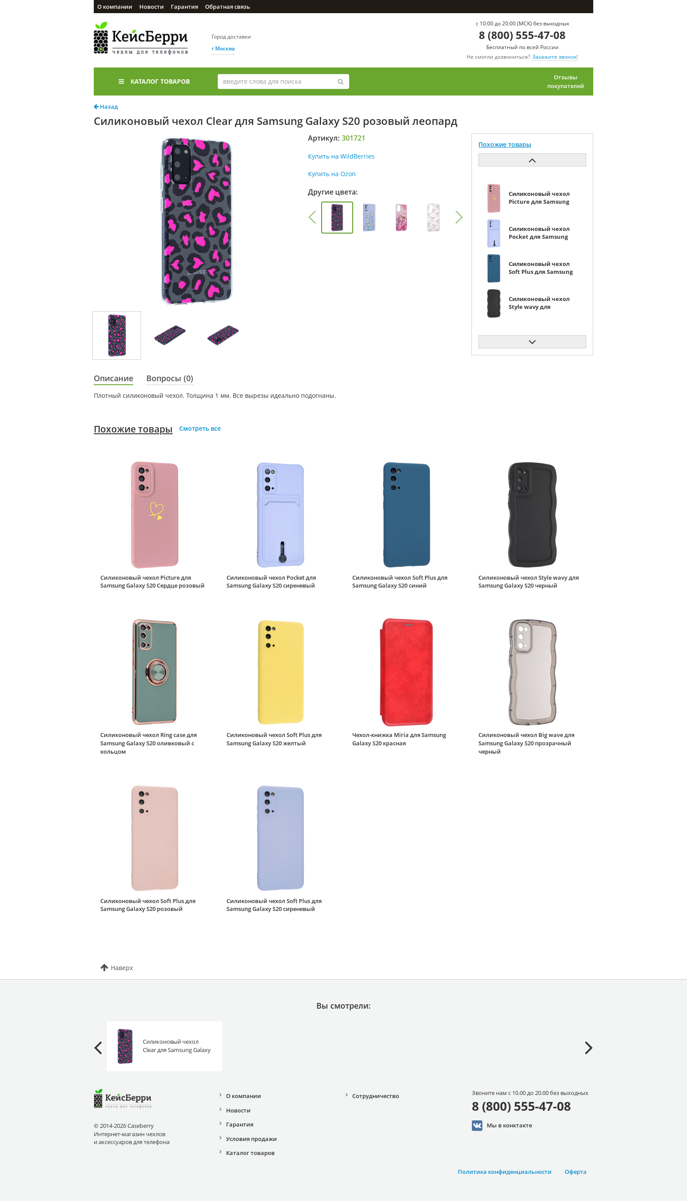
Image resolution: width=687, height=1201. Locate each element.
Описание (113, 378)
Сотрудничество (375, 1096)
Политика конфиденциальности (505, 1172)
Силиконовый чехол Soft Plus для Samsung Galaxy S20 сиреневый (274, 905)
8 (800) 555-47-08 (522, 35)
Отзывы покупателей (565, 81)
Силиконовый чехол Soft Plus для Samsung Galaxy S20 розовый (147, 905)
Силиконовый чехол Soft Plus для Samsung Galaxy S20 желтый (274, 739)
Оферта (576, 1172)
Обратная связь (227, 7)
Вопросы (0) (169, 378)
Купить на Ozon (332, 174)
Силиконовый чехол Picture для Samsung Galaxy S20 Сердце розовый (152, 582)
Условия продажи (251, 1139)
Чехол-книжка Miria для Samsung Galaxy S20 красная (399, 739)
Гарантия (184, 7)
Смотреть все (200, 428)
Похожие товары (133, 429)
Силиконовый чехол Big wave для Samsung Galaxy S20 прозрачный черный (526, 743)
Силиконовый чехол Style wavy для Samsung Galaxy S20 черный (528, 582)
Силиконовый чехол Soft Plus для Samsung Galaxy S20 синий (399, 582)
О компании (114, 7)
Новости (151, 7)
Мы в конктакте (502, 1125)
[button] (312, 217)
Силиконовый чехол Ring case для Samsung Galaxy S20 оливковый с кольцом (148, 743)
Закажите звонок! (555, 56)
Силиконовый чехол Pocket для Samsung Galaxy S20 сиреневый (271, 582)
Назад (106, 106)
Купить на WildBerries (341, 156)
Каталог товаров (154, 81)
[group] (337, 218)
